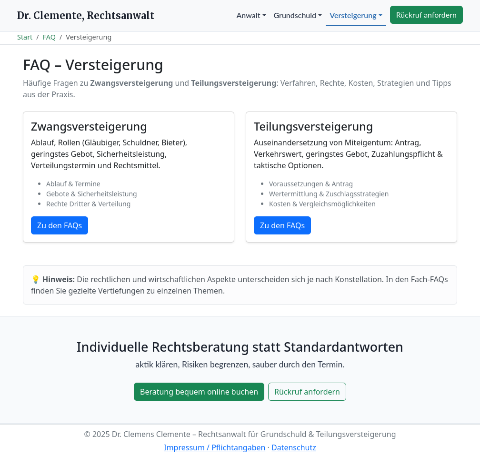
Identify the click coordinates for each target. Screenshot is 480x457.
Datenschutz (293, 447)
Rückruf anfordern (426, 14)
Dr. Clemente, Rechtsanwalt (85, 15)
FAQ (49, 36)
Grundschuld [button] (295, 15)
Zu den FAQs (59, 225)
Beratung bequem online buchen (199, 391)
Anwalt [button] (248, 15)
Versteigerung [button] (353, 15)
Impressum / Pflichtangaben (214, 447)
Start (24, 36)
